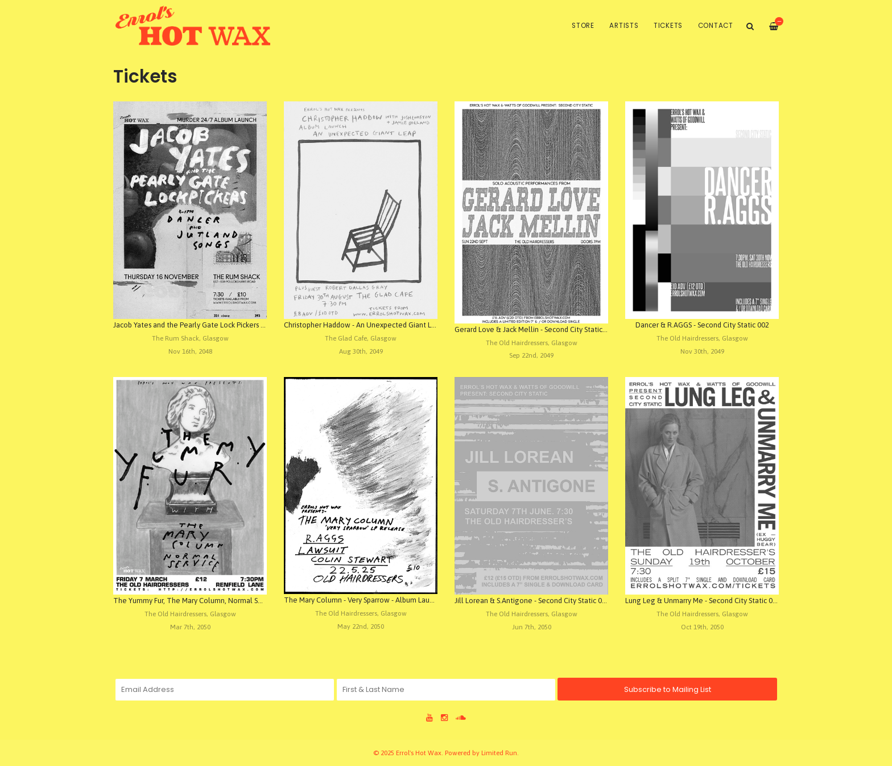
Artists (623, 25)
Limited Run (499, 752)
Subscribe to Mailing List (667, 689)
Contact (715, 25)
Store (583, 25)
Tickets (668, 25)
